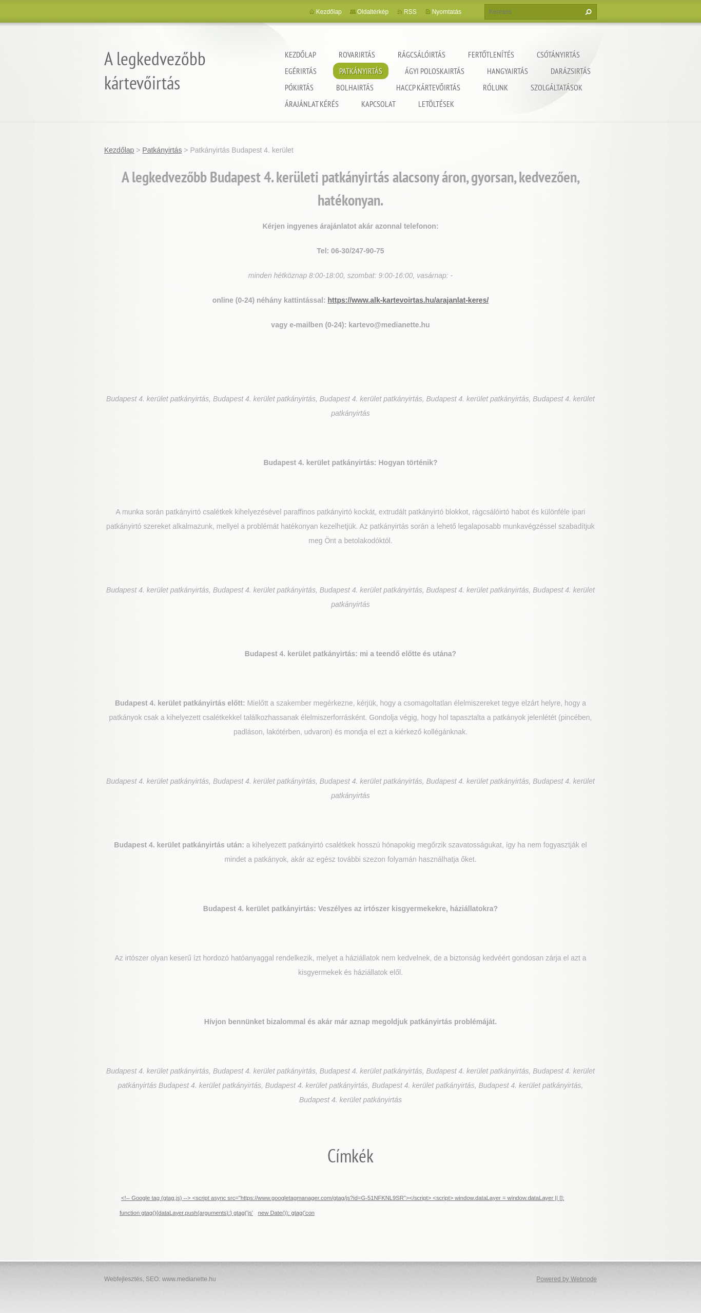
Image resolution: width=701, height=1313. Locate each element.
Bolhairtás (355, 87)
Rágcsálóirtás (421, 54)
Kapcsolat (378, 104)
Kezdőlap (300, 54)
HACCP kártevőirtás (428, 87)
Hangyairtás (507, 71)
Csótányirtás (558, 54)
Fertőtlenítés (491, 54)
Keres (587, 12)
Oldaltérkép (372, 11)
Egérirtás (301, 71)
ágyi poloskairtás (434, 71)
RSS (410, 11)
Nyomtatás (446, 11)
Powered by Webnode (566, 1279)
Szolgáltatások (556, 87)
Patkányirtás (360, 71)
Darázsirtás (571, 71)
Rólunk (495, 87)
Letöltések (436, 104)
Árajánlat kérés (312, 104)
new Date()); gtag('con (286, 1213)
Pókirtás (299, 87)
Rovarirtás (357, 54)
